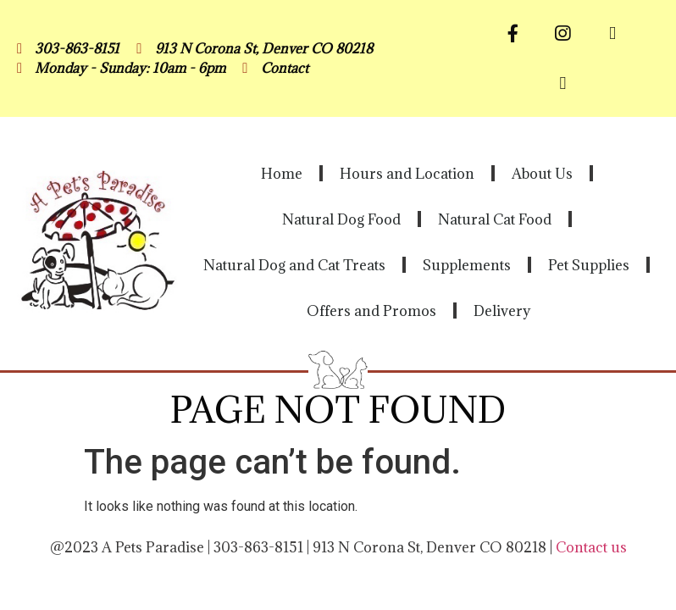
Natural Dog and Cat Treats (294, 265)
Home (281, 173)
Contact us (591, 547)
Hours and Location (407, 173)
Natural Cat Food (494, 219)
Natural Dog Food (341, 219)
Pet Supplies (588, 265)
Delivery (502, 311)
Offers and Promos (371, 311)
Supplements (467, 265)
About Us (542, 173)
